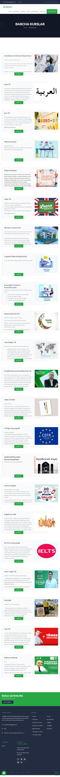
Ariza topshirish (52, 11)
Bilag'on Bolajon (36, 730)
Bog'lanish (49, 730)
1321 (5, 730)
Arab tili (7, 84)
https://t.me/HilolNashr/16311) (12, 672)
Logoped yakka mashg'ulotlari (14, 257)
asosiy (25, 27)
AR (52, 2)
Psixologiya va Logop (37, 733)
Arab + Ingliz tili (9, 573)
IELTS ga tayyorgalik (11, 544)
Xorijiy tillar (35, 721)
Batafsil (4, 747)
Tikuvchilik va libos (36, 736)
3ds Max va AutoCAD (11, 228)
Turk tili (6, 630)
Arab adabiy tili (9, 343)
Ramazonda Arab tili (10, 314)
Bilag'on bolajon (9, 170)
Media (28, 11)
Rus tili (6, 113)
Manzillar (42, 11)
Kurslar (23, 11)
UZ (44, 2)
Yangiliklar (16, 11)
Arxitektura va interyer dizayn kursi (15, 55)
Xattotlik (7, 602)
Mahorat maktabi (10, 659)
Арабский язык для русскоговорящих (17, 458)
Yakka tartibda (9, 400)
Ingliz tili (7, 199)
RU (56, 2)
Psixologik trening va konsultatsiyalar (16, 285)
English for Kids (9, 515)
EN (48, 2)
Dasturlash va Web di (37, 727)
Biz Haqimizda (35, 11)
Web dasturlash (9, 142)
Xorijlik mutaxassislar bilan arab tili (15, 372)
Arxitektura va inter (37, 724)
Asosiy (10, 11)
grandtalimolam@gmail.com (10, 726)
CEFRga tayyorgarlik (11, 429)
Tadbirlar (49, 724)
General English (9, 487)
